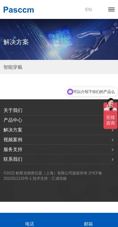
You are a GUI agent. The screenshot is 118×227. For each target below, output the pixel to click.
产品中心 (12, 120)
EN (88, 9)
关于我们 (12, 110)
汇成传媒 (59, 178)
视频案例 (12, 139)
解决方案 (12, 129)
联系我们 (12, 159)
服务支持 (12, 149)
